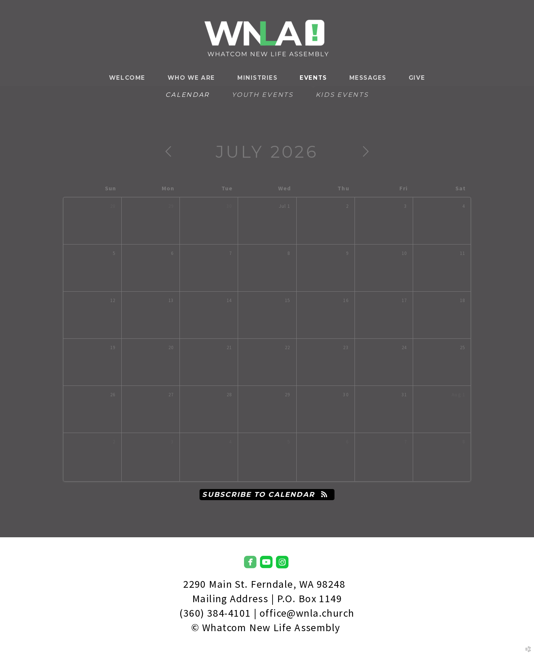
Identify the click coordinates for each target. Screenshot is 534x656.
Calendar (187, 94)
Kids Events (342, 94)
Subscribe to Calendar (267, 494)
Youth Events (262, 94)
